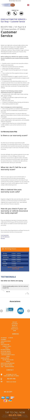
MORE (14, 330)
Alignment (3, 339)
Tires (2, 366)
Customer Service (18, 21)
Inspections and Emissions (7, 363)
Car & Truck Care (5, 344)
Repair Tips (14, 325)
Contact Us (15, 327)
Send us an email (11, 382)
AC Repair (10, 337)
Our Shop (5, 21)
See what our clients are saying (12, 281)
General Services (5, 358)
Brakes (2, 343)
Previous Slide (25, 293)
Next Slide (28, 293)
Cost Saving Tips (5, 235)
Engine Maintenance (6, 353)
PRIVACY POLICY (14, 329)
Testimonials (8, 276)
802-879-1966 (6, 27)
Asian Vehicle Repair (6, 341)
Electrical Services (5, 349)
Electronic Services (6, 351)
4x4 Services (4, 337)
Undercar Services (9, 366)
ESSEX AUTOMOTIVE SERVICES (13, 19)
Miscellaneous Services (6, 365)
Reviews (3, 238)
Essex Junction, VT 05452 (14, 29)
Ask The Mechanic (5, 237)
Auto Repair (15, 323)
